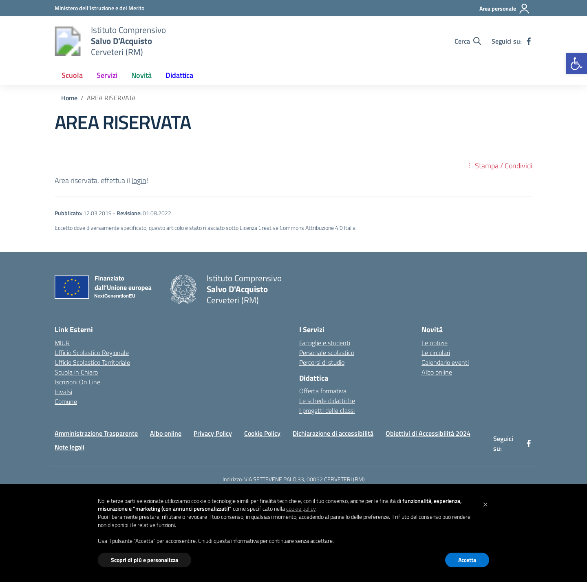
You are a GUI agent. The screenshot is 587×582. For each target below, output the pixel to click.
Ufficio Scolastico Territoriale (92, 362)
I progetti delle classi (327, 410)
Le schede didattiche (327, 401)
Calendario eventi (445, 362)
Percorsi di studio (321, 362)
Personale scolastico (326, 352)
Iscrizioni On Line (77, 382)
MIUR (62, 343)
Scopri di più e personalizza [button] (144, 560)
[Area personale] (504, 8)
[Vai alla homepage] (68, 41)
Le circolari (435, 352)
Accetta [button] (467, 560)
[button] (576, 63)
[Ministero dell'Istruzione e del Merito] (99, 8)
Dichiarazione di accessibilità (333, 433)
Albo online (436, 372)
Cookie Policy (262, 433)
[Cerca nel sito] (467, 41)
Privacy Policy (213, 433)
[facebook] (528, 41)
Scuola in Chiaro (76, 372)
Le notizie (434, 343)
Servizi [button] (107, 75)
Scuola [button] (72, 75)
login (139, 180)
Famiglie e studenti (324, 343)
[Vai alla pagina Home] (69, 98)
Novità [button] (141, 75)
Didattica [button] (179, 75)
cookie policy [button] (301, 508)
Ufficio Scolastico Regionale (92, 352)
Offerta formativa (322, 391)
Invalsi (63, 392)
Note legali (69, 447)
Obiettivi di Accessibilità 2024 (428, 433)
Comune (66, 401)
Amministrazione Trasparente (96, 433)
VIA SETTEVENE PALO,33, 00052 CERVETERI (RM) (304, 479)
